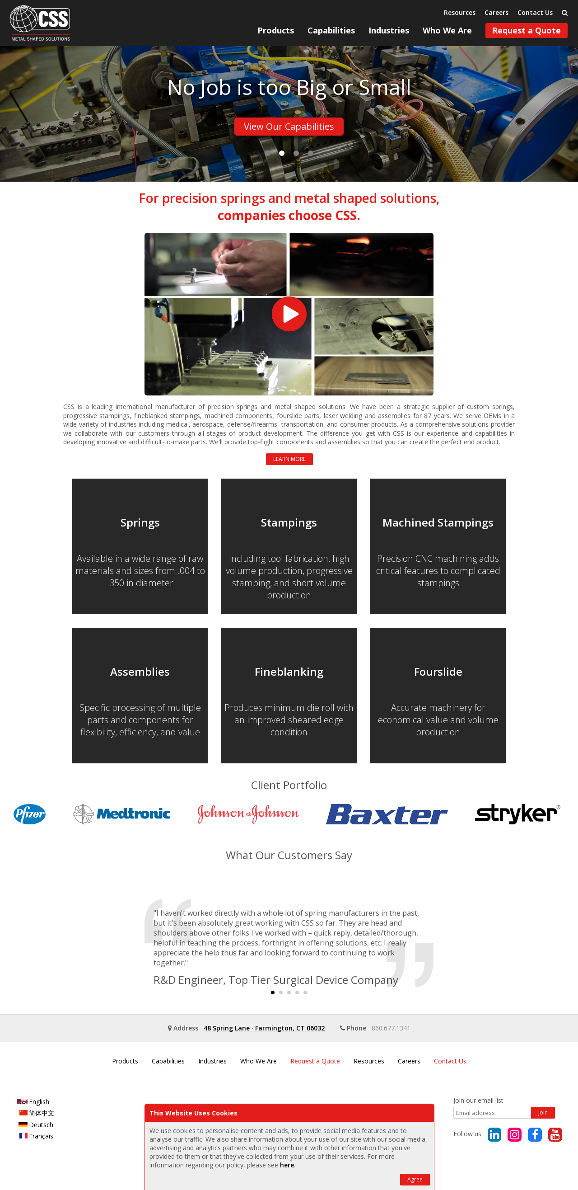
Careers (496, 12)
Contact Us (535, 12)
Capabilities (331, 30)
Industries (388, 30)
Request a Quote (526, 30)
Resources (459, 12)
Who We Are (447, 30)
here (287, 1165)
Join (543, 1112)
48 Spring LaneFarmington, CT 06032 (264, 1028)
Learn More (289, 459)
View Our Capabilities (289, 126)
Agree (415, 1179)
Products (275, 30)
